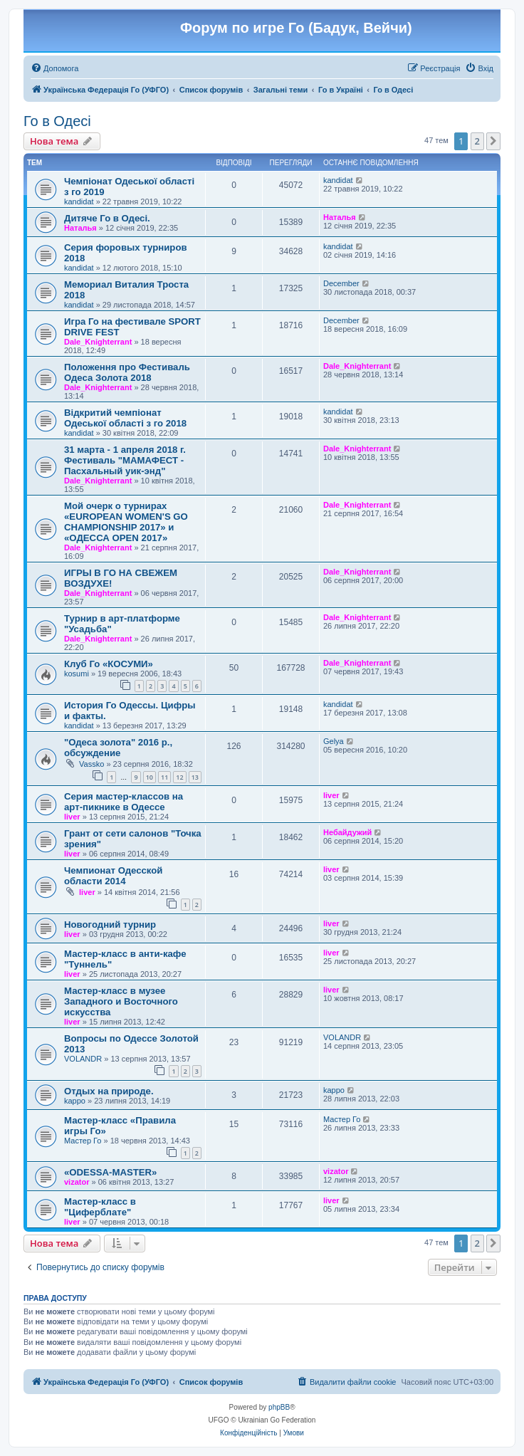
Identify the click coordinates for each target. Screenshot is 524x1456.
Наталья (80, 228)
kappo (74, 1100)
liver (72, 816)
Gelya (333, 741)
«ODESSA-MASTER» (110, 1172)
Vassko (91, 764)
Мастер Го (82, 1140)
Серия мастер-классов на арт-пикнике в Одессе (123, 801)
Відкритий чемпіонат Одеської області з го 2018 (125, 418)
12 (179, 777)
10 (149, 777)
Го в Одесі (57, 121)
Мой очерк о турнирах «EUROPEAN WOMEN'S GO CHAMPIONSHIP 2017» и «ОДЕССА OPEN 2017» (126, 522)
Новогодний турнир (110, 924)
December (341, 283)
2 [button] (477, 141)
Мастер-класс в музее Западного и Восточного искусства (121, 1001)
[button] (493, 141)
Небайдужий (347, 832)
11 (164, 777)
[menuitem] (54, 68)
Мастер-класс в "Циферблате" (100, 1206)
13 (195, 777)
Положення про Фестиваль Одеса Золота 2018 (127, 372)
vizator (76, 1182)
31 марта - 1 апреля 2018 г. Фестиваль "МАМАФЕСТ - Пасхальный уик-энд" (125, 460)
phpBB (279, 1407)
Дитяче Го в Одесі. (107, 218)
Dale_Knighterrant (98, 341)
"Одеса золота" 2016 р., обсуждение (118, 747)
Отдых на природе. (109, 1091)
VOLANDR (83, 1058)
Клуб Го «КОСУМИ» (108, 664)
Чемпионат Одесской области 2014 (113, 875)
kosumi (76, 673)
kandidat (79, 201)
